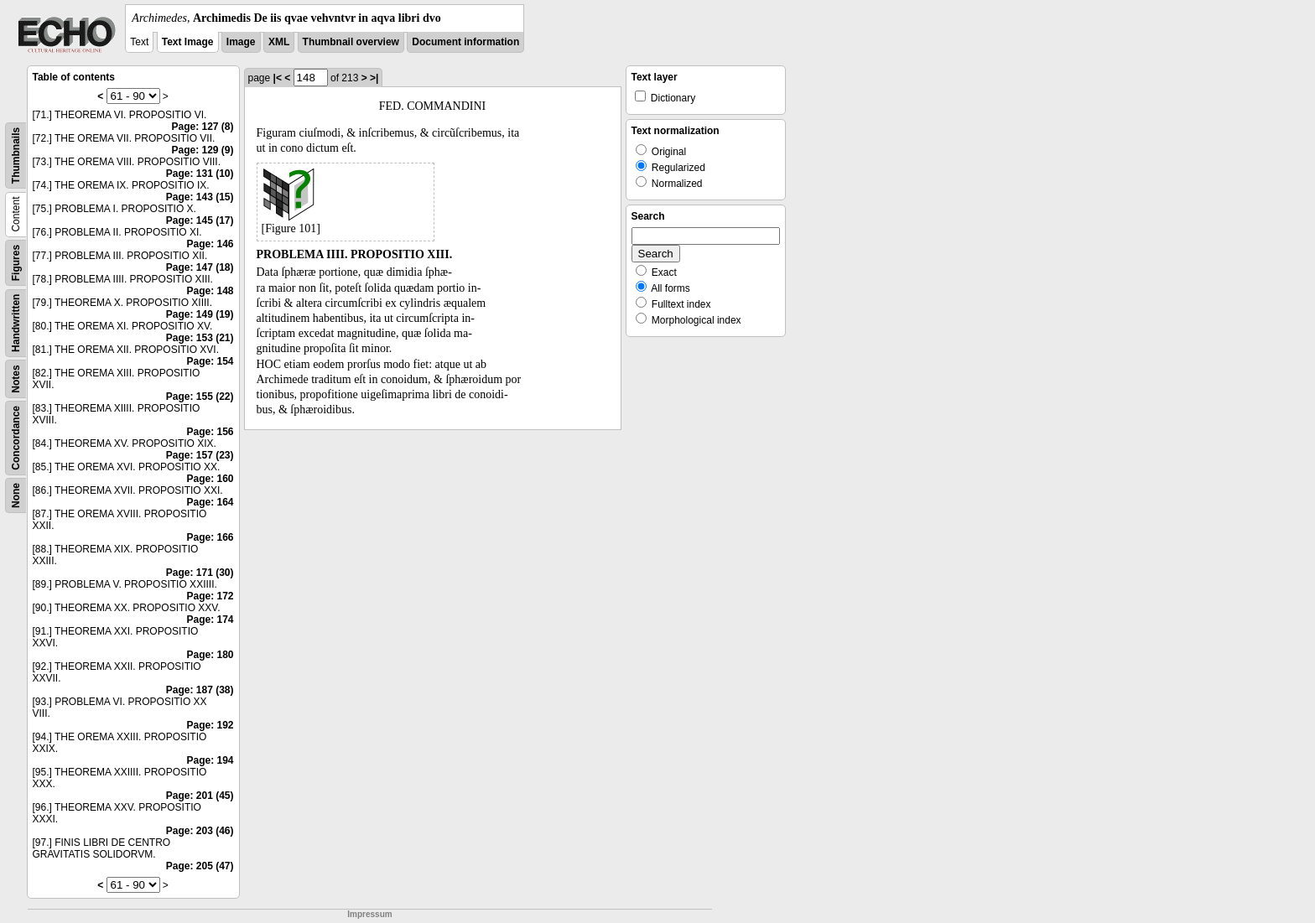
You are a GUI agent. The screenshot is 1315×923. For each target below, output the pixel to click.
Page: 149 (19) (200, 314)
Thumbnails (16, 155)
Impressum (369, 914)
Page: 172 (209, 596)
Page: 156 (209, 432)
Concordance (16, 438)
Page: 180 (209, 655)
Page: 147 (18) (200, 267)
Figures (16, 263)
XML (278, 42)
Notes (16, 378)
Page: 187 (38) (200, 690)
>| (374, 78)
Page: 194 (209, 760)
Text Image (188, 42)
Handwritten (16, 323)
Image (241, 42)
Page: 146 (209, 244)
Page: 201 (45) (200, 795)
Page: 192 (209, 725)
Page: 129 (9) (202, 150)
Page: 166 (209, 537)
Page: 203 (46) (200, 831)
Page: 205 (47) (200, 866)
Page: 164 (209, 502)
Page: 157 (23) (200, 455)
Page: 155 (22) (200, 396)
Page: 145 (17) (200, 220)
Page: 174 (209, 619)
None (16, 495)
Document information (465, 42)
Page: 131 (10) (200, 173)
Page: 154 (209, 361)
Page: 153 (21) (200, 338)
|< (277, 78)
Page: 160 (209, 479)
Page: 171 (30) (200, 572)
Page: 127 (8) (202, 126)
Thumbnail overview (351, 42)
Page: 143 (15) (200, 197)
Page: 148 (209, 291)
